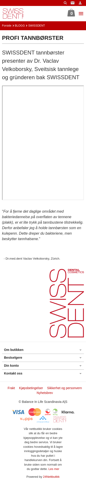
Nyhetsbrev (45, 393)
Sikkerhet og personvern (64, 388)
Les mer (53, 469)
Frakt (11, 388)
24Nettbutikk (51, 476)
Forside (6, 25)
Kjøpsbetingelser (31, 388)
